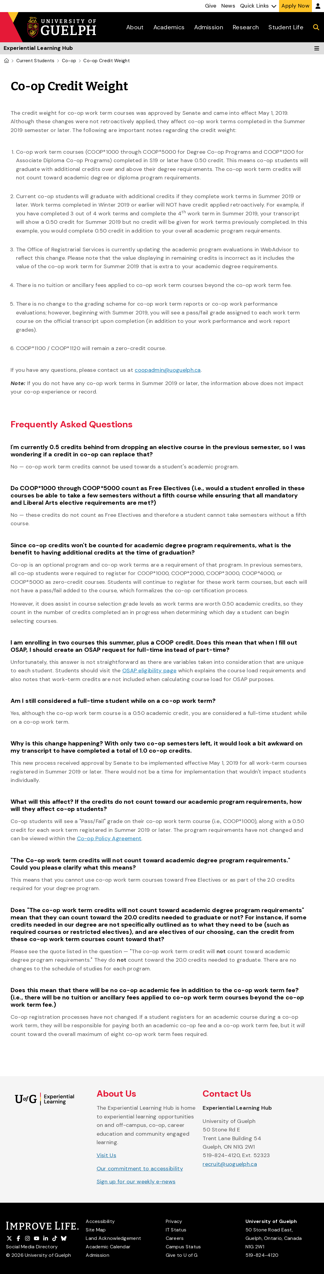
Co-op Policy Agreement (109, 838)
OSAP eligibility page (149, 670)
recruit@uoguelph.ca (230, 1164)
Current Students (35, 61)
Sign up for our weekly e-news (136, 1181)
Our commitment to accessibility (140, 1168)
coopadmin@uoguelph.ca (167, 370)
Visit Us (106, 1155)
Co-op (69, 61)
